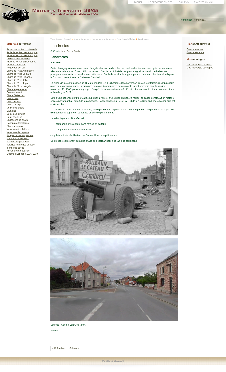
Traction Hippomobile (18, 141)
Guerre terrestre (195, 49)
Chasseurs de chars (17, 120)
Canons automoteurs (18, 123)
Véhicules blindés (16, 114)
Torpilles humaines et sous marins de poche (21, 146)
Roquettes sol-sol (16, 67)
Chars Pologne (14, 104)
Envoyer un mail (204, 2)
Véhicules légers (15, 107)
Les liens (183, 2)
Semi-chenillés (14, 117)
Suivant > (74, 348)
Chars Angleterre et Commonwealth (17, 91)
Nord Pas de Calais (126, 39)
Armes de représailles (18, 150)
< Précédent (58, 348)
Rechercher (186, 19)
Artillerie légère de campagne (22, 52)
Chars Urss (12, 98)
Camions (11, 110)
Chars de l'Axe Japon (18, 83)
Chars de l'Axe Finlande (19, 77)
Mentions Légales (113, 361)
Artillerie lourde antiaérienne (21, 61)
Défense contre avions (18, 58)
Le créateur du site (160, 2)
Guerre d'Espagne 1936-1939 (22, 153)
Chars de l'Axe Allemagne (20, 70)
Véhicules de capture (18, 132)
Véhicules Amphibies (18, 129)
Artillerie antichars (16, 64)
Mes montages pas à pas (200, 67)
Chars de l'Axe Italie (17, 80)
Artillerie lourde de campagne (22, 55)
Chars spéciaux (15, 126)
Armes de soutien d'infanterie (22, 49)
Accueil (138, 2)
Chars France (14, 101)
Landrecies (59, 46)
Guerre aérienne (195, 52)
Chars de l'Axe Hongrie (19, 86)
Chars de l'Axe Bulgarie (19, 73)
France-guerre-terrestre (103, 39)
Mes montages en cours (199, 64)
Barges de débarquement (20, 135)
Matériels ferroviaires (18, 138)
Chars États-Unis (15, 95)
